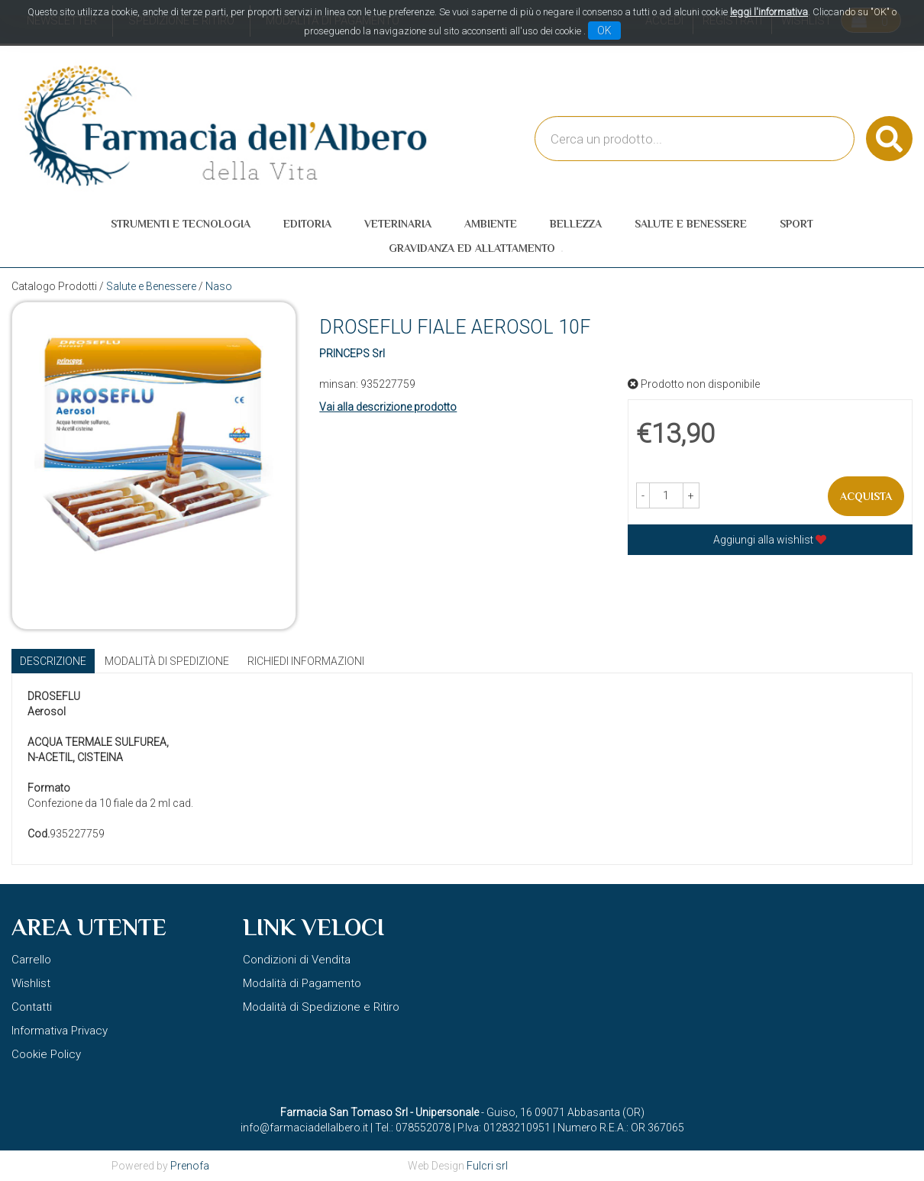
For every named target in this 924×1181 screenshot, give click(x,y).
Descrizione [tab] (53, 661)
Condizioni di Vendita (297, 959)
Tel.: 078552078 (413, 1127)
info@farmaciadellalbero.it (304, 1127)
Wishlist (30, 983)
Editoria (307, 224)
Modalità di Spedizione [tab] (167, 661)
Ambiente (490, 224)
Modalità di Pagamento (302, 983)
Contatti (31, 1007)
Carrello (31, 959)
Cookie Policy (46, 1054)
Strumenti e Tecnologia (180, 224)
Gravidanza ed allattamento (472, 248)
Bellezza (576, 224)
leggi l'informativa (769, 12)
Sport (796, 224)
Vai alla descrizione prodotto (388, 407)
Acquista (866, 496)
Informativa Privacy (59, 1030)
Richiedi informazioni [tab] (305, 661)
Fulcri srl (487, 1166)
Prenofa (189, 1166)
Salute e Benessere (691, 224)
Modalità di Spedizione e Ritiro (321, 1007)
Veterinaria (397, 224)
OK (604, 30)
